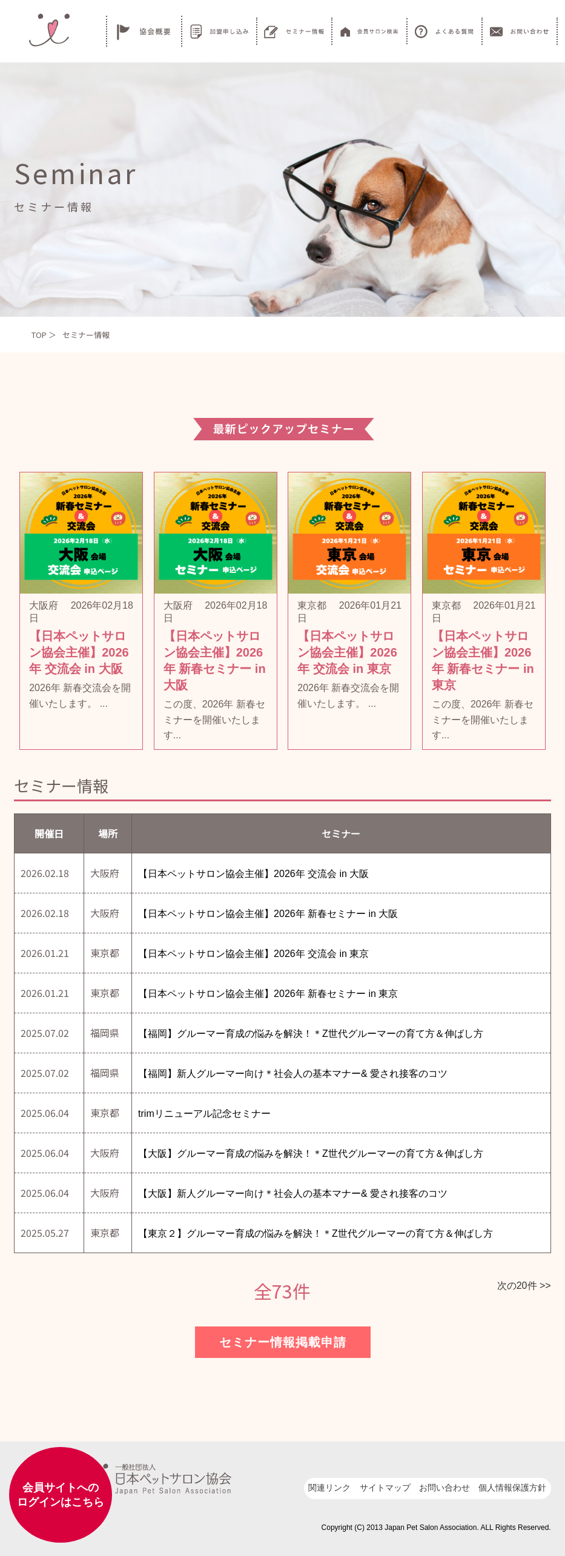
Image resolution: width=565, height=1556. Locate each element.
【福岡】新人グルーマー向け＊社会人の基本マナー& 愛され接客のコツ (293, 1073)
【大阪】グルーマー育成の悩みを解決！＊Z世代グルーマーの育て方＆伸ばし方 (310, 1153)
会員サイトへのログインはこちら (60, 1495)
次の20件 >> (524, 1285)
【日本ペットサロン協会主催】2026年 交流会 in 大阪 (253, 874)
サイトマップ (385, 1487)
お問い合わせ (444, 1487)
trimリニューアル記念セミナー (204, 1113)
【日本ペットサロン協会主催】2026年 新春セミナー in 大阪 (268, 914)
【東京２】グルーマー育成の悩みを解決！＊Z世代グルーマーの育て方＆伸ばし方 (315, 1233)
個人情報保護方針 (512, 1487)
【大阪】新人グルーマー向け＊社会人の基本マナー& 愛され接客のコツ (293, 1193)
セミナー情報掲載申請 (282, 1342)
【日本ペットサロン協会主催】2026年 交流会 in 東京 (253, 953)
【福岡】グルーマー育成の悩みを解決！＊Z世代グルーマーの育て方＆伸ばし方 (310, 1033)
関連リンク (329, 1487)
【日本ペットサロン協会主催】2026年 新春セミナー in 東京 (268, 993)
